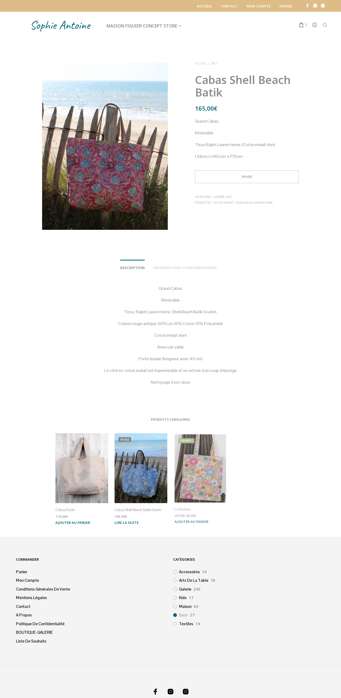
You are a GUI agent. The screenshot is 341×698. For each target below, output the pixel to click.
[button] (303, 25)
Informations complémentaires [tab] (185, 267)
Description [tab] (132, 267)
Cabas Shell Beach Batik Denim (138, 509)
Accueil (204, 6)
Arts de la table (193, 580)
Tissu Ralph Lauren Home (254, 202)
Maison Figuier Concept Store (142, 26)
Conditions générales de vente (43, 589)
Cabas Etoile (65, 510)
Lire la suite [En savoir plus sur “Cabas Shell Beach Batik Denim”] (127, 520)
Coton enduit (223, 202)
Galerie (219, 197)
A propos (24, 614)
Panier (285, 6)
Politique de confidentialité (40, 623)
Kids (182, 597)
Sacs (214, 63)
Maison (185, 606)
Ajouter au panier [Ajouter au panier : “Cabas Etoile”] (72, 522)
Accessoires (189, 571)
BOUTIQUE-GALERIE (34, 632)
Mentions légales (31, 597)
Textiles (186, 623)
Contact (229, 6)
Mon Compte (259, 6)
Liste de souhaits (31, 641)
